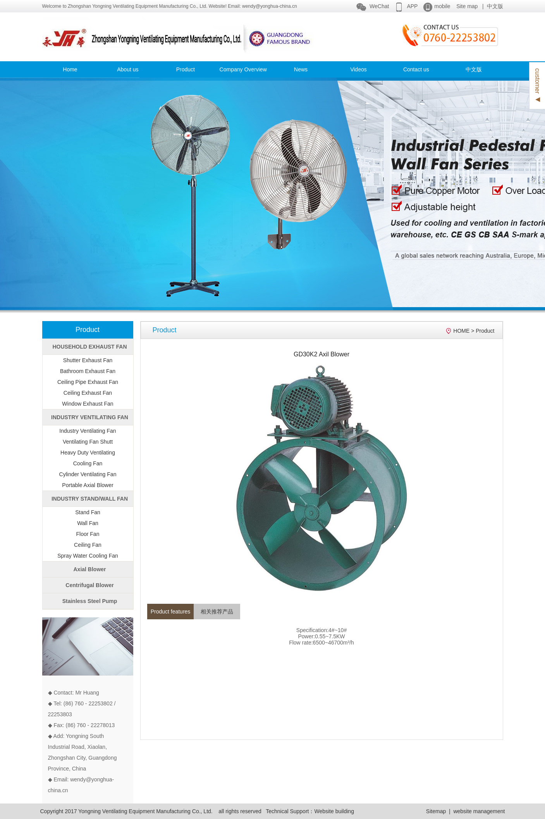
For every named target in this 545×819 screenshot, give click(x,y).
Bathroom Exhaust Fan (87, 371)
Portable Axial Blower (87, 485)
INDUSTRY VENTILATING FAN (89, 417)
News (301, 69)
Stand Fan (87, 512)
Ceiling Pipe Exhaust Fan (87, 382)
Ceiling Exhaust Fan (88, 393)
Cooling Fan (88, 463)
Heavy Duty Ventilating (87, 452)
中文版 (495, 6)
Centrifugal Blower (89, 585)
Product (185, 69)
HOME (461, 331)
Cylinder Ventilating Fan (88, 474)
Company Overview (243, 69)
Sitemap (436, 811)
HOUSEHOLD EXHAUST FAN (89, 347)
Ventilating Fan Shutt (88, 442)
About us (127, 69)
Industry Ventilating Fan (87, 431)
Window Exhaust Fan (87, 404)
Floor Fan (88, 534)
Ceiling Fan (87, 545)
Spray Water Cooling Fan (87, 556)
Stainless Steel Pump (89, 601)
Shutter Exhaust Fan (88, 360)
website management (479, 811)
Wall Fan (87, 523)
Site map (467, 6)
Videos (358, 69)
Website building (334, 811)
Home (70, 69)
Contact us (416, 69)
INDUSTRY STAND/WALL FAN (90, 499)
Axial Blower (89, 569)
